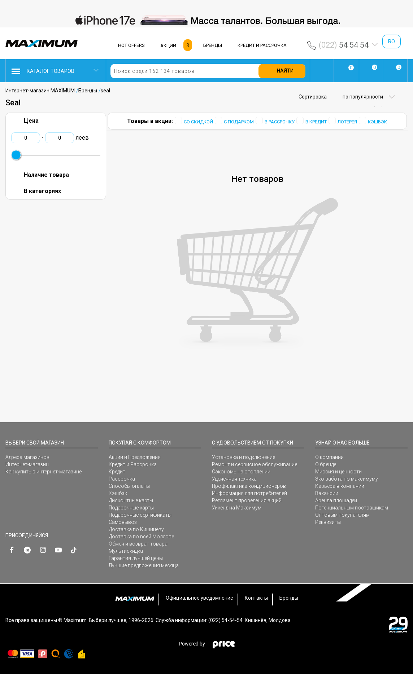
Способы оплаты (129, 486)
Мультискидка (126, 551)
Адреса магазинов (27, 457)
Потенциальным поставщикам (351, 508)
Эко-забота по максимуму (346, 479)
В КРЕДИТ (316, 121)
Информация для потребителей (249, 493)
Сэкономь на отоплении (241, 471)
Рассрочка (122, 479)
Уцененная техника (234, 479)
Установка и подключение (243, 457)
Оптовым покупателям (342, 515)
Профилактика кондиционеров (249, 486)
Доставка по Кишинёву (136, 529)
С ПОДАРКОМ (239, 121)
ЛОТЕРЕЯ (347, 121)
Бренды (87, 90)
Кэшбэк (118, 493)
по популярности (362, 97)
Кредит (117, 471)
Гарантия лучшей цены (136, 558)
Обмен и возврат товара (138, 544)
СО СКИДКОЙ (198, 121)
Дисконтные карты (131, 500)
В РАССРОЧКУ (280, 121)
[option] (206, 20)
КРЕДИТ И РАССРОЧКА (262, 45)
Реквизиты (328, 522)
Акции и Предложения (135, 457)
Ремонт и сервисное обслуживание (254, 464)
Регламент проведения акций (247, 500)
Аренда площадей (336, 500)
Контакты (256, 598)
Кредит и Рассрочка (133, 464)
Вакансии (326, 493)
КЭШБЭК (377, 121)
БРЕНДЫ (212, 45)
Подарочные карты (131, 508)
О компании (329, 457)
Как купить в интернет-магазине (43, 471)
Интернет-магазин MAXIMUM (40, 90)
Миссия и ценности (338, 471)
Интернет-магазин (27, 464)
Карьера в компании (339, 486)
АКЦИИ (168, 45)
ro (391, 41)
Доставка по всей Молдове (141, 536)
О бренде (325, 464)
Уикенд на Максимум (236, 508)
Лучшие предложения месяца (144, 565)
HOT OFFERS (131, 45)
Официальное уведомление (199, 598)
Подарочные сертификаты (140, 515)
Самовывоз (123, 522)
